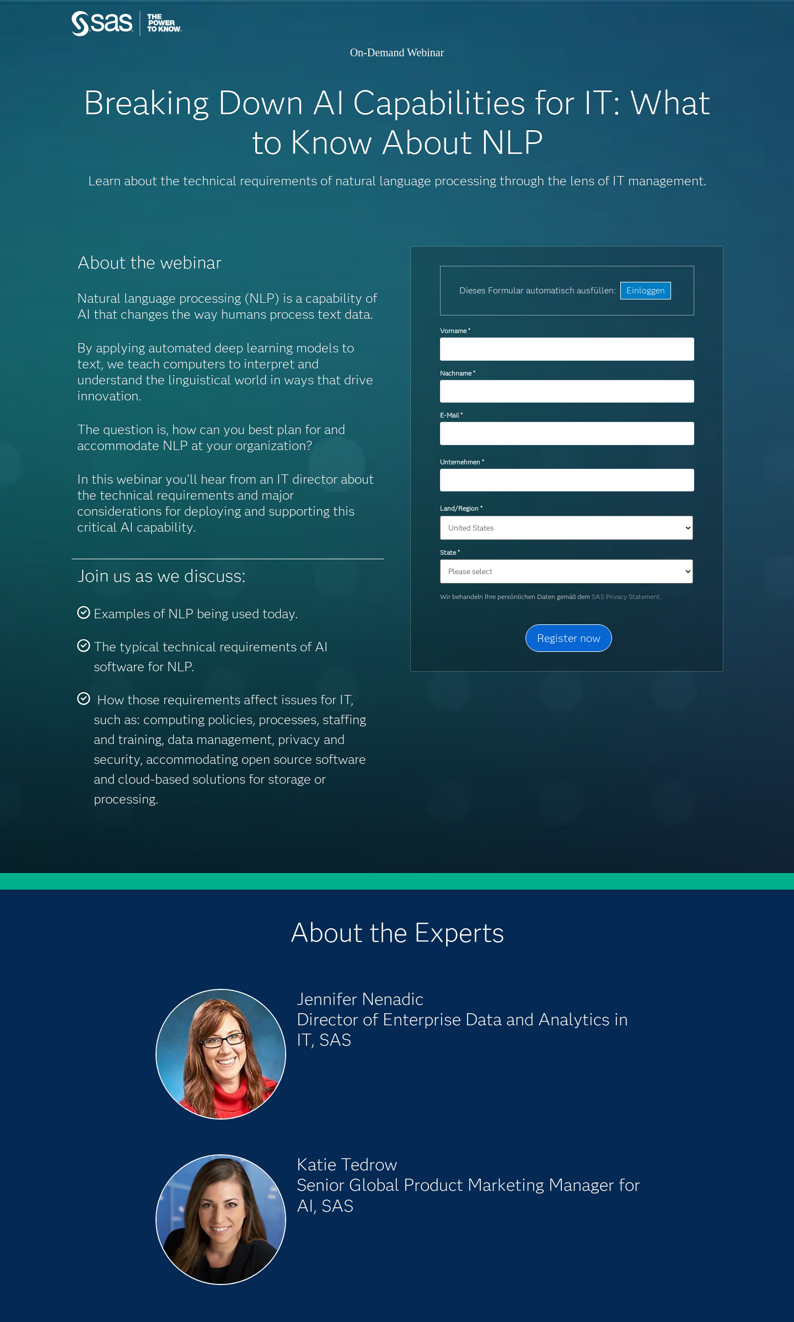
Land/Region (461, 508)
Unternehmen (462, 462)
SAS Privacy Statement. (627, 596)
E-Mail (451, 415)
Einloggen (645, 290)
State (449, 552)
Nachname (457, 373)
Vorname (455, 331)
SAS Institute (179, 34)
